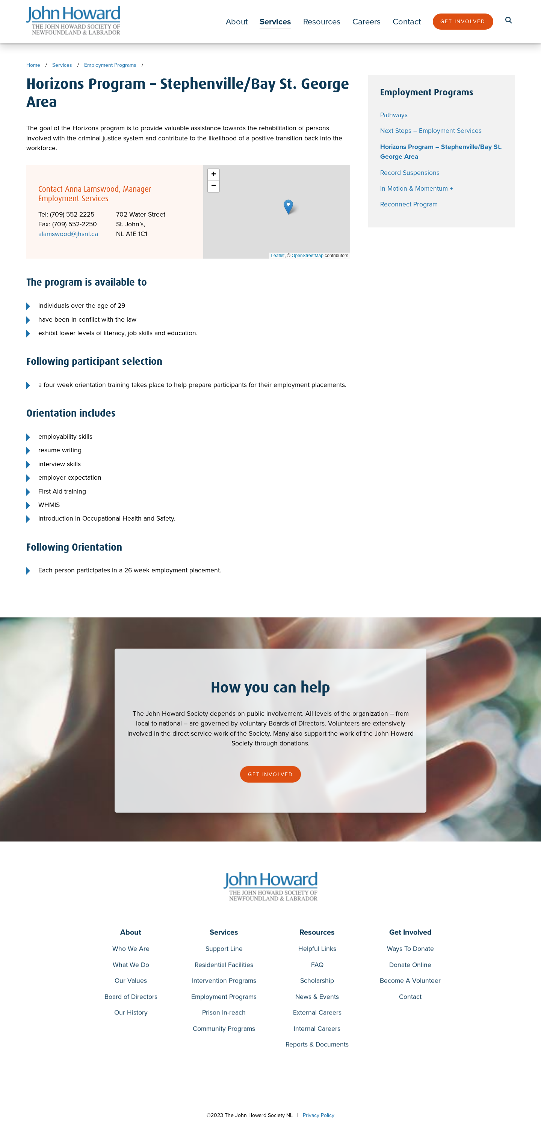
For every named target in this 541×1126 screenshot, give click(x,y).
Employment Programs (110, 65)
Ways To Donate (410, 949)
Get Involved (462, 22)
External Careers (317, 1013)
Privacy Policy (318, 1115)
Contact (407, 21)
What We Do (131, 966)
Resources (321, 21)
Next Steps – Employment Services (431, 130)
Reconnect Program (409, 204)
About (237, 21)
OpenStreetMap (307, 255)
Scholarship (317, 981)
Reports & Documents (317, 1046)
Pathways (394, 115)
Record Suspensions (410, 173)
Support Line (224, 949)
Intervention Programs (224, 981)
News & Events (317, 998)
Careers (366, 21)
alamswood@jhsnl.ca (68, 234)
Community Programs (224, 1029)
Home (33, 65)
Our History (131, 1013)
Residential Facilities (224, 966)
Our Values (131, 981)
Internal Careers (317, 1029)
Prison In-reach (224, 1013)
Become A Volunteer (410, 981)
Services (275, 21)
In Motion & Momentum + (416, 188)
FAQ (317, 966)
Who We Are (131, 949)
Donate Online (410, 966)
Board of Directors (130, 998)
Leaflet (277, 255)
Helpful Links (317, 949)
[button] (288, 207)
